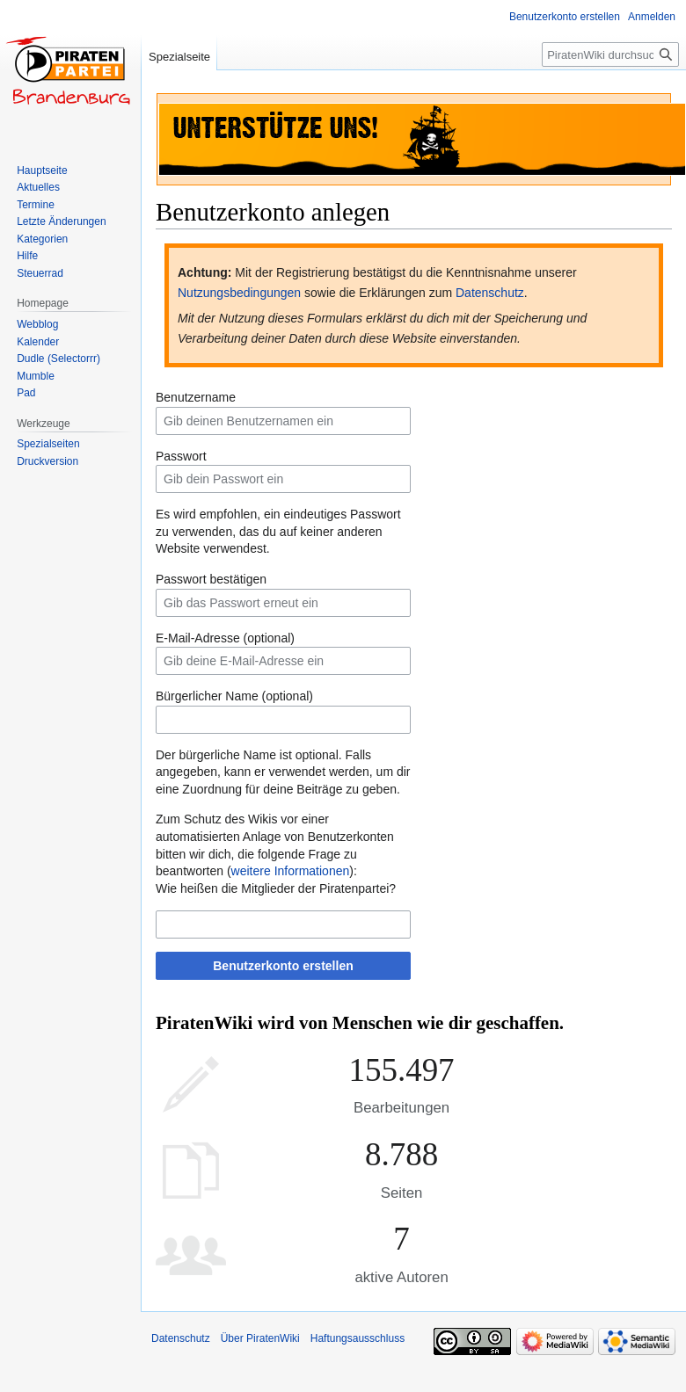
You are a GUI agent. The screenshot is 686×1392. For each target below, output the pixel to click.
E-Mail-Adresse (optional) (225, 638)
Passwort (181, 456)
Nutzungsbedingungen (239, 293)
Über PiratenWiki (260, 1338)
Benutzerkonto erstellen (283, 966)
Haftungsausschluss (357, 1338)
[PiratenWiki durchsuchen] (610, 54)
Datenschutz (490, 293)
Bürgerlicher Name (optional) (234, 696)
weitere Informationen (290, 871)
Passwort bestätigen (211, 579)
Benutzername (196, 397)
